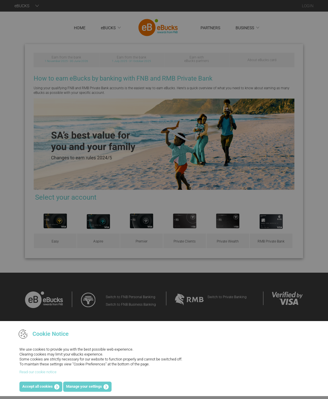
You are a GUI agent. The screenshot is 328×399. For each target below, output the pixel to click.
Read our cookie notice (38, 372)
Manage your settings (84, 386)
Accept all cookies (37, 386)
